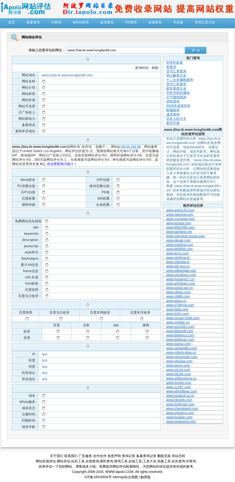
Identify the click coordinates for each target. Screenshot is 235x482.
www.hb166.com (178, 374)
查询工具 (121, 461)
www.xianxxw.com (179, 214)
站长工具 (78, 461)
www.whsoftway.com (181, 391)
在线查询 (92, 461)
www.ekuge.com (178, 240)
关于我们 (56, 456)
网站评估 (63, 461)
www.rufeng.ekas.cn (181, 352)
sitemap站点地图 (125, 477)
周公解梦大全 (176, 75)
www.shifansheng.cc (181, 378)
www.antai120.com (180, 210)
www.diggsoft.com (179, 331)
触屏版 (146, 477)
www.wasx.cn (176, 301)
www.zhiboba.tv (177, 262)
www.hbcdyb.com (179, 400)
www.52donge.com (180, 404)
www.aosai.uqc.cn (179, 288)
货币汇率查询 (176, 71)
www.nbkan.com (178, 292)
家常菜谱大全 (176, 88)
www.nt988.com (178, 296)
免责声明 (114, 456)
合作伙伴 (99, 456)
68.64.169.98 (131, 147)
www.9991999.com (180, 227)
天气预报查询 (176, 97)
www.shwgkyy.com (180, 413)
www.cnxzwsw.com (180, 219)
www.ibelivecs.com (180, 335)
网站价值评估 (46, 461)
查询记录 (128, 456)
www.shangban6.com (182, 408)
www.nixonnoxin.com (182, 357)
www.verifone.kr (178, 257)
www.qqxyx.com (178, 365)
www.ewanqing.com (181, 421)
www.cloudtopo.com (181, 275)
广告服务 (85, 456)
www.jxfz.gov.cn (178, 266)
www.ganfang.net (179, 232)
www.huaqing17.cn (180, 279)
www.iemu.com (177, 253)
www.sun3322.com (180, 326)
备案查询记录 (146, 456)
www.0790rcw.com (180, 305)
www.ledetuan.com (180, 339)
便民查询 (106, 461)
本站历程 (178, 456)
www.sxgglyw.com (179, 245)
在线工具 (135, 461)
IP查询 (191, 461)
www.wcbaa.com (178, 223)
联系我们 (71, 456)
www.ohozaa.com (179, 361)
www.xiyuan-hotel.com (183, 318)
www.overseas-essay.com (185, 236)
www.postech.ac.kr (180, 395)
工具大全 (149, 461)
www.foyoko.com (178, 382)
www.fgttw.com (177, 309)
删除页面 (164, 456)
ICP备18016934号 (98, 477)
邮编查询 (173, 110)
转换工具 (164, 461)
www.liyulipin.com (179, 417)
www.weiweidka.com (181, 348)
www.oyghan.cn (178, 322)
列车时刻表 (174, 62)
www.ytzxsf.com (178, 370)
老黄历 (171, 67)
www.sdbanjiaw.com (181, 270)
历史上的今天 (176, 118)
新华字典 (173, 123)
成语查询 (173, 114)
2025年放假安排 (178, 106)
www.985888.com (179, 249)
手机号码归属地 (178, 93)
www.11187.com (178, 387)
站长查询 (178, 461)
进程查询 (173, 101)
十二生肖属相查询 (179, 80)
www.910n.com (177, 314)
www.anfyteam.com (180, 283)
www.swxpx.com (178, 344)
